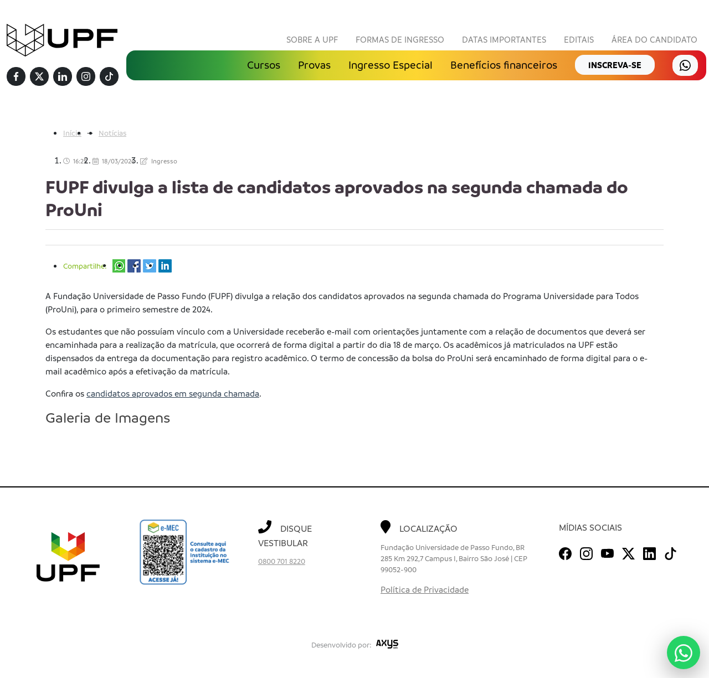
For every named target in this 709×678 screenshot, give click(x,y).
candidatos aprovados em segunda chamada (172, 393)
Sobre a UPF (312, 39)
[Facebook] (16, 77)
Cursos (263, 64)
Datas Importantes (504, 39)
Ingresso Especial (390, 64)
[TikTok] (109, 77)
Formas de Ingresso (400, 39)
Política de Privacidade (425, 589)
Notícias (112, 133)
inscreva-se (614, 64)
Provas (314, 64)
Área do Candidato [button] (654, 39)
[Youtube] (607, 552)
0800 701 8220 (281, 561)
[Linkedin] (62, 77)
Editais (579, 39)
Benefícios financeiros (503, 64)
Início (72, 133)
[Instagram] (85, 77)
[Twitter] (39, 77)
